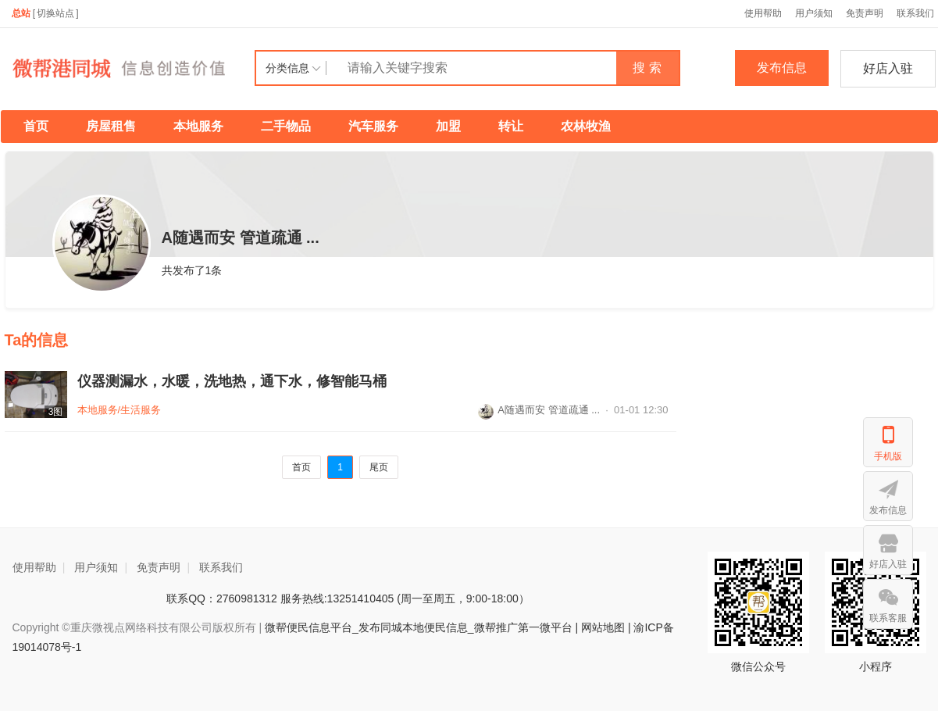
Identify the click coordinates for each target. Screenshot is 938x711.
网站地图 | (606, 627)
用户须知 (814, 13)
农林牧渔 (586, 126)
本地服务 (198, 126)
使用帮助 (763, 13)
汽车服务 (373, 126)
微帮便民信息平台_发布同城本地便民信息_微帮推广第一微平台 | (420, 627)
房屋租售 (111, 126)
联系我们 (221, 567)
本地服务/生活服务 (119, 410)
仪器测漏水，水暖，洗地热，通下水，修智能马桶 (232, 381)
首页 (35, 126)
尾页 (378, 467)
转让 (510, 126)
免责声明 (864, 13)
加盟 (448, 126)
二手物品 (286, 126)
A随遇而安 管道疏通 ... (539, 410)
